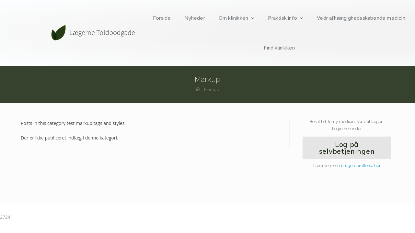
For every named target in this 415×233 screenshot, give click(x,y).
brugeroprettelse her (361, 165)
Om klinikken (237, 18)
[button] (347, 148)
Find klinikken (279, 48)
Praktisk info (285, 18)
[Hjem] (198, 89)
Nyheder (194, 18)
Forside (162, 18)
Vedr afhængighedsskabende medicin (361, 18)
